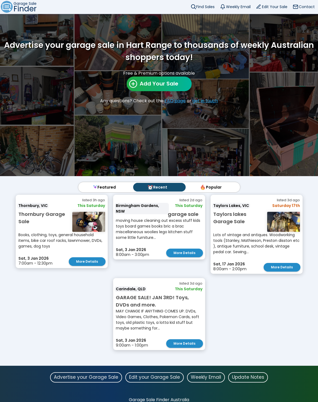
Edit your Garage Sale (154, 377)
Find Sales (205, 6)
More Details (87, 261)
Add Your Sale (159, 83)
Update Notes (248, 377)
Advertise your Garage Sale (86, 377)
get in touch (205, 101)
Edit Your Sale (274, 6)
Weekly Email (238, 6)
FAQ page (175, 101)
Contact (307, 6)
